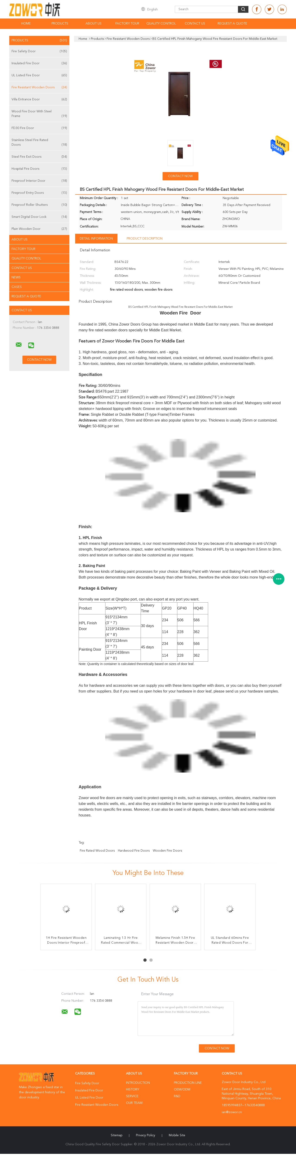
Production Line (188, 1082)
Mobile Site (177, 1135)
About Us (94, 23)
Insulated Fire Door (39, 63)
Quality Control (161, 23)
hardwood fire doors (134, 850)
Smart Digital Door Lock (39, 217)
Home (26, 23)
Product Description (145, 238)
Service (132, 1096)
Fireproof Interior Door (39, 181)
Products (60, 23)
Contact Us (195, 23)
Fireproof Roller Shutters (39, 205)
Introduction (138, 1082)
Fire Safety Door (39, 51)
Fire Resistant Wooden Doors (39, 87)
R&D (177, 1096)
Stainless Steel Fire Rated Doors (39, 143)
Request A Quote (232, 23)
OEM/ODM (182, 1089)
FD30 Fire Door (39, 128)
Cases (17, 287)
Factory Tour (127, 23)
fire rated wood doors (97, 850)
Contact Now (180, 176)
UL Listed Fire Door (39, 75)
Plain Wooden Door (39, 229)
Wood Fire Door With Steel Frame (39, 114)
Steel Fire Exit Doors (39, 156)
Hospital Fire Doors (39, 168)
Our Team (134, 1103)
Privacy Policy (145, 1135)
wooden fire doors (167, 850)
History (132, 1089)
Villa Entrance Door (39, 99)
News (16, 277)
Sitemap (116, 1135)
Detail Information (96, 238)
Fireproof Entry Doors (39, 193)
